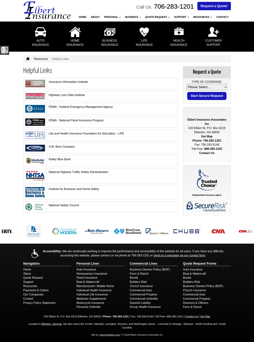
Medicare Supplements (91, 298)
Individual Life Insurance (92, 294)
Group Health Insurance (145, 306)
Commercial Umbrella (144, 298)
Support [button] (181, 17)
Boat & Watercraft (87, 281)
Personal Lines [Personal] (87, 263)
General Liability (140, 302)
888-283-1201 (213, 148)
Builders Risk (138, 281)
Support (28, 281)
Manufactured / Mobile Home (95, 286)
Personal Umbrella (88, 306)
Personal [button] (112, 17)
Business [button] (133, 17)
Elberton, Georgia (51, 323)
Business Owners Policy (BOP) (150, 269)
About (95, 17)
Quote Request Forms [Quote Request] (199, 263)
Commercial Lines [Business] (143, 263)
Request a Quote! (214, 6)
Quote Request (33, 277)
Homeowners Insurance (91, 273)
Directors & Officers (195, 302)
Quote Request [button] (157, 17)
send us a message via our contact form (179, 255)
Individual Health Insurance (94, 290)
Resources (41, 58)
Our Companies (33, 294)
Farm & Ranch (139, 273)
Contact (222, 17)
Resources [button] (202, 17)
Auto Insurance (86, 269)
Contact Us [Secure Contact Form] (206, 153)
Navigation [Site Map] (31, 263)
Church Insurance (141, 286)
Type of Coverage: (207, 81)
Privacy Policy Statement (39, 302)
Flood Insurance (86, 277)
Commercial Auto (141, 290)
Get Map (207, 136)
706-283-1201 (174, 6)
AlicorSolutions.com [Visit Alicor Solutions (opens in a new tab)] (110, 334)
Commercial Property (143, 294)
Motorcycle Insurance (90, 302)
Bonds (134, 277)
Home (82, 17)
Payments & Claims (36, 290)
